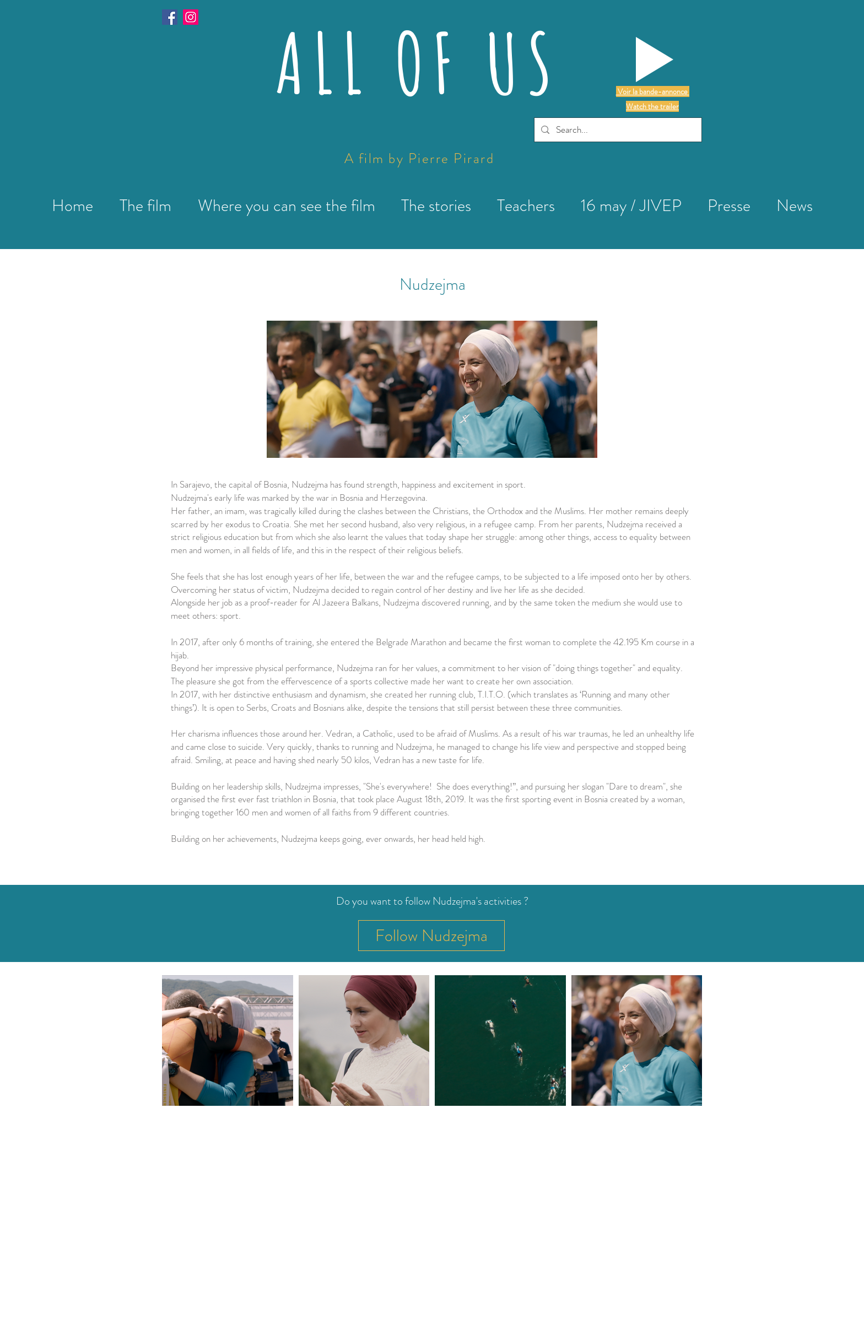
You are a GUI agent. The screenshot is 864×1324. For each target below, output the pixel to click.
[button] (654, 59)
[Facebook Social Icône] (169, 17)
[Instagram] (190, 17)
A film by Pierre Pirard (419, 159)
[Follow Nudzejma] (431, 935)
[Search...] (617, 130)
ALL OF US (418, 62)
